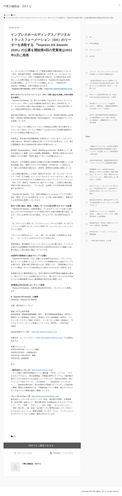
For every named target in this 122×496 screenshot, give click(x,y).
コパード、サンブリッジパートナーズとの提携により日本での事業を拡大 (104, 73)
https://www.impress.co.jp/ (42, 370)
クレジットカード (96, 50)
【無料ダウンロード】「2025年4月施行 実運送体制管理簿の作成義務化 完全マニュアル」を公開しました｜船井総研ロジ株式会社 (104, 150)
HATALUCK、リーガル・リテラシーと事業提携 (103, 233)
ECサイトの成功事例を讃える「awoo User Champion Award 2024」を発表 (103, 96)
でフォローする (23, 453)
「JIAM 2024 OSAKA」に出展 (100, 241)
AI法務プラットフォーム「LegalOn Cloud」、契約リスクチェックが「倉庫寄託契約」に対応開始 (104, 213)
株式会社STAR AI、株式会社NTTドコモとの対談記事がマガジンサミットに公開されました (104, 202)
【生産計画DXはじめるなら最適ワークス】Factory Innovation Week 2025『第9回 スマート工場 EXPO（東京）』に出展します (104, 84)
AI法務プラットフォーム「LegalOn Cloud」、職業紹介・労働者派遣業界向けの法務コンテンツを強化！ (104, 106)
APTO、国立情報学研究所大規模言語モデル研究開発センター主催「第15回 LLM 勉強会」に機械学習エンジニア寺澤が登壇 (104, 119)
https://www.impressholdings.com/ (45, 396)
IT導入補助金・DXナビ (17, 6)
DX (14, 437)
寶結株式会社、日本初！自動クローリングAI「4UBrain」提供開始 (104, 224)
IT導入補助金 (94, 43)
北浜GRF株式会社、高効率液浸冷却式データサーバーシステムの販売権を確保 (104, 161)
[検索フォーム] (100, 23)
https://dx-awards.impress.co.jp (58, 89)
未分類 (92, 56)
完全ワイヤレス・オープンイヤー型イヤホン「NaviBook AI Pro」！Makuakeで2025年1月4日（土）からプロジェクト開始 (104, 189)
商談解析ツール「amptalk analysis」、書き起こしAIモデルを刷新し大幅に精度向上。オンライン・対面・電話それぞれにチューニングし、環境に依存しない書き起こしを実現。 (104, 174)
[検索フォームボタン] (116, 23)
